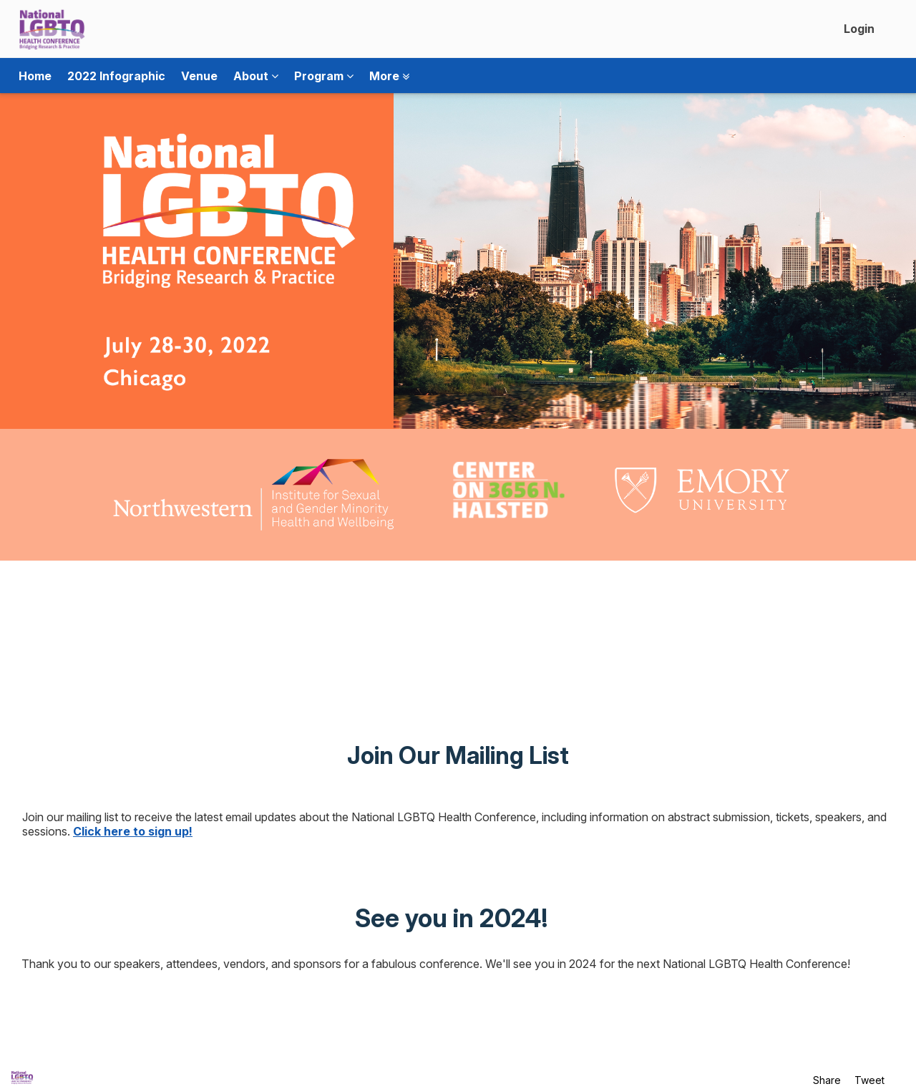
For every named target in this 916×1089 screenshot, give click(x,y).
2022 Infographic (116, 76)
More (389, 76)
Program (324, 76)
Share (827, 1080)
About (255, 76)
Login (859, 28)
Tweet (869, 1080)
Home (35, 76)
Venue (199, 76)
